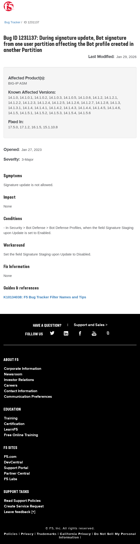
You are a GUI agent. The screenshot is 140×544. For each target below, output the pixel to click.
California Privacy (75, 534)
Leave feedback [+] (19, 512)
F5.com (10, 457)
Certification (14, 424)
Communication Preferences (28, 397)
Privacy (27, 534)
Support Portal (16, 468)
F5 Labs (10, 479)
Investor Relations (19, 380)
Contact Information (20, 391)
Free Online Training (21, 435)
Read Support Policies (22, 501)
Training (10, 418)
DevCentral (13, 462)
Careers (10, 386)
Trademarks (47, 534)
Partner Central (17, 474)
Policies (11, 534)
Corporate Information (22, 369)
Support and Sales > (90, 325)
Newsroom (13, 374)
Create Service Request (24, 506)
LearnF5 (11, 430)
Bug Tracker (12, 22)
